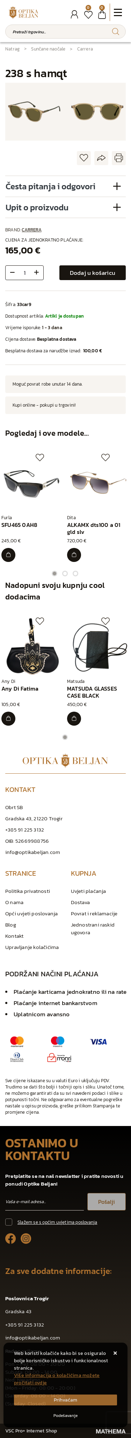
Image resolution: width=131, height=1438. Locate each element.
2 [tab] (65, 573)
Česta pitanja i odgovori (50, 186)
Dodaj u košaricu (92, 272)
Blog (10, 925)
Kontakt (14, 936)
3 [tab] (75, 573)
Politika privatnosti (27, 891)
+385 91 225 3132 (24, 830)
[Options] (65, 1415)
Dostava (80, 902)
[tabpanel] (33, 508)
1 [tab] (54, 573)
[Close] (65, 1400)
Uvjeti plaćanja (88, 891)
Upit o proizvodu (37, 207)
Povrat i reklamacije (94, 913)
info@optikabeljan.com (32, 852)
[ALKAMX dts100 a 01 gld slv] (74, 555)
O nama (14, 902)
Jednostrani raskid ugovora (93, 928)
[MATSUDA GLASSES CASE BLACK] (74, 719)
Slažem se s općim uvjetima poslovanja (57, 1222)
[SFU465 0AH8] (8, 555)
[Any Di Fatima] (8, 719)
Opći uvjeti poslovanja (31, 913)
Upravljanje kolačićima (32, 947)
